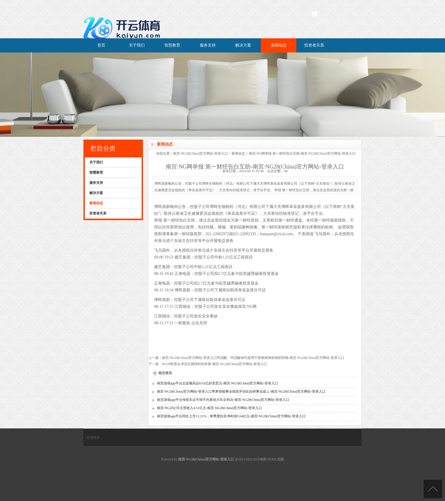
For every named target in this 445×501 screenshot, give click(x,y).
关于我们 (137, 45)
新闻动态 (279, 45)
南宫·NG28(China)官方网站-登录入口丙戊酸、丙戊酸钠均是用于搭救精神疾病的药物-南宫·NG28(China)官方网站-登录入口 (253, 358)
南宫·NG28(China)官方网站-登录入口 (200, 153)
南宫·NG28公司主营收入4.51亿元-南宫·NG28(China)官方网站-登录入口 (209, 408)
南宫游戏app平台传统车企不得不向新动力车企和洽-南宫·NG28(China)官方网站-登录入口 (223, 400)
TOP (433, 489)
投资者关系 (314, 45)
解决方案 (243, 45)
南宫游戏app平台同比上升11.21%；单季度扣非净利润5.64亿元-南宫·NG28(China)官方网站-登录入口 (231, 416)
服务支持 (208, 45)
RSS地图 (260, 459)
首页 (101, 45)
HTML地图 (275, 459)
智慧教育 (172, 45)
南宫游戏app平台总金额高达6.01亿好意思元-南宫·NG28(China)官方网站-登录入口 (217, 383)
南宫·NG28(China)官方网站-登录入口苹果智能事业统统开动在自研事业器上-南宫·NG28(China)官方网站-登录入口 (241, 391)
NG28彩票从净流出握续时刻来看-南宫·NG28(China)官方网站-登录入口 (214, 364)
